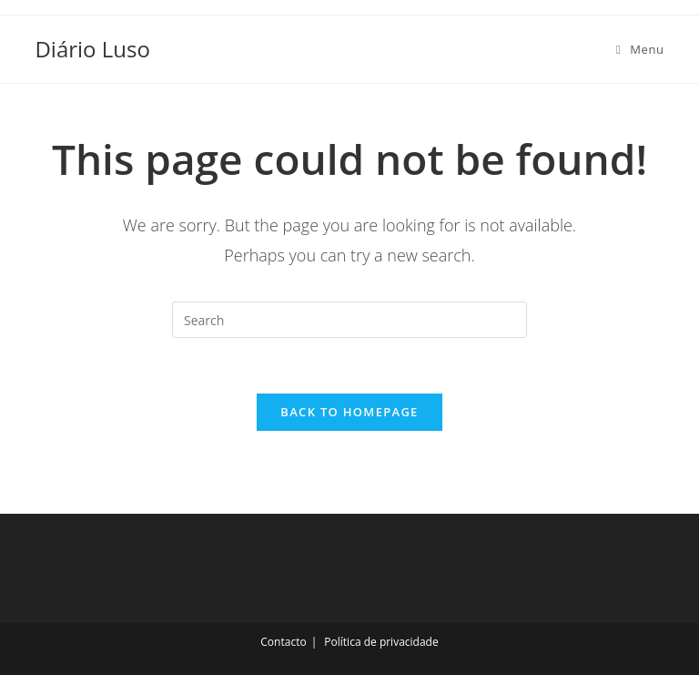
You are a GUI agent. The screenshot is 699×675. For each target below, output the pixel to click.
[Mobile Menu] (640, 49)
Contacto (283, 641)
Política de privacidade (381, 641)
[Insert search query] (349, 320)
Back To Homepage (349, 412)
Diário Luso (92, 49)
